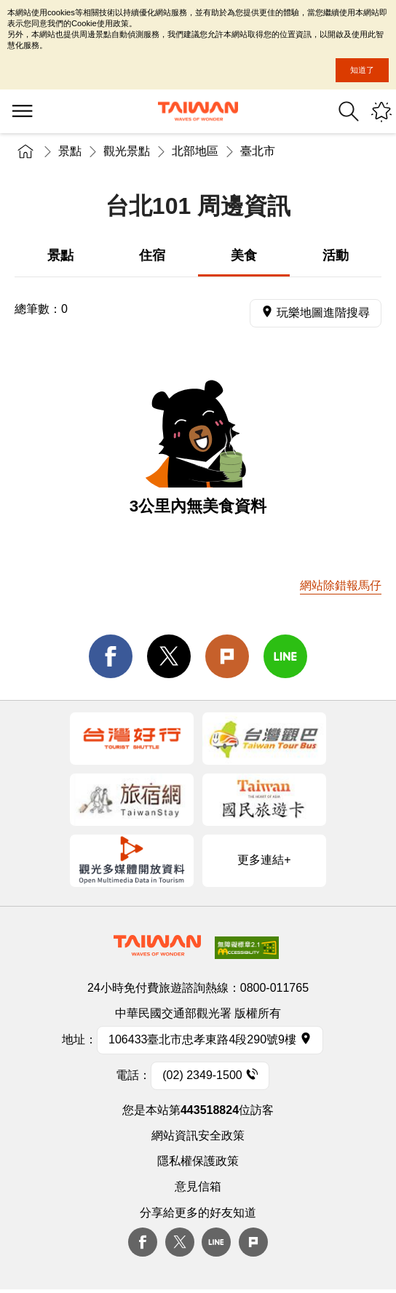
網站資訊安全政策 (198, 1135)
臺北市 (257, 151)
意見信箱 (198, 1186)
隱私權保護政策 (198, 1161)
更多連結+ (263, 860)
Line (216, 1242)
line (285, 656)
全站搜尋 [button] (348, 111)
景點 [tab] (60, 255)
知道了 (362, 69)
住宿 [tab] (152, 255)
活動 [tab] (335, 255)
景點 (70, 151)
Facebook (142, 1242)
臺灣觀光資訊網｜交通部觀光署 (198, 111)
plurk (253, 1242)
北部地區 (195, 151)
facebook (110, 656)
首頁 (25, 151)
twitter (169, 656)
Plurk (227, 656)
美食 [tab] (244, 255)
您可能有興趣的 (381, 111)
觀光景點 (126, 151)
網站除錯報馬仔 (340, 585)
